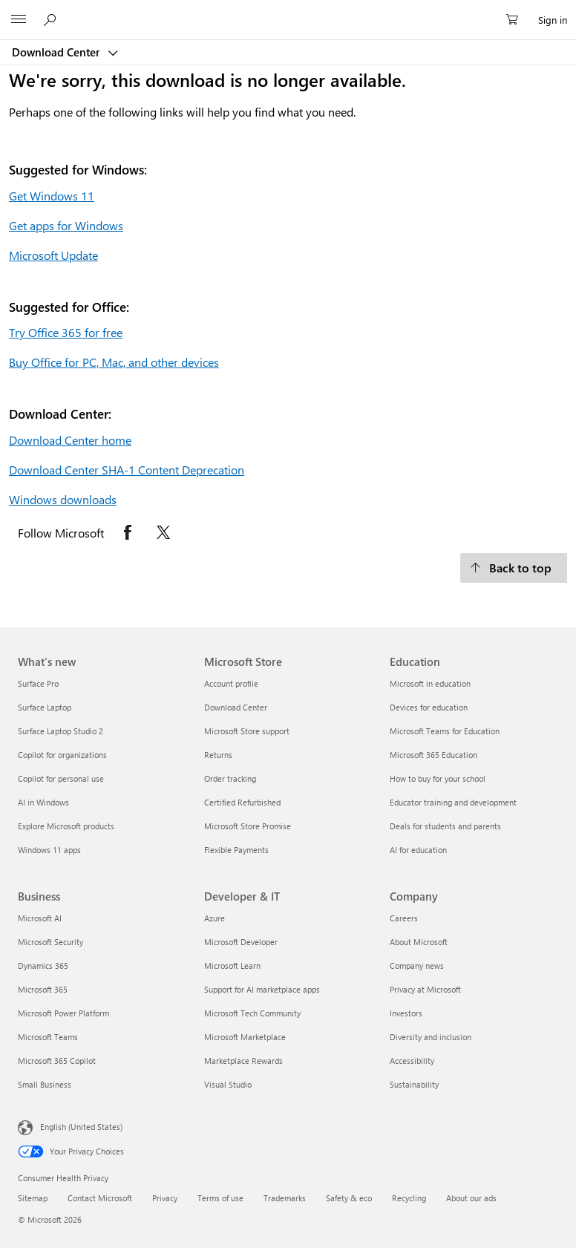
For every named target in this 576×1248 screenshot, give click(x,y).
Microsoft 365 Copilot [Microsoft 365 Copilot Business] (57, 1060)
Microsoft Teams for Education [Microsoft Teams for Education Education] (445, 730)
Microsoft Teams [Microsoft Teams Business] (48, 1036)
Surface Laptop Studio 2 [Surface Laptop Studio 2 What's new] (60, 730)
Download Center (57, 52)
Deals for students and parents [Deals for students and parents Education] (445, 826)
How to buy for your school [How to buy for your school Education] (437, 778)
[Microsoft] (287, 11)
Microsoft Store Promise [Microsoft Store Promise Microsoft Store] (247, 826)
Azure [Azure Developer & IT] (214, 918)
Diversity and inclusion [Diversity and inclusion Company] (430, 1036)
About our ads (471, 1197)
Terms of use (220, 1197)
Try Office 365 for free (65, 332)
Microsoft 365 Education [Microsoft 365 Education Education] (433, 754)
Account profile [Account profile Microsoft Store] (231, 683)
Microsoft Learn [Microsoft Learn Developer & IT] (232, 965)
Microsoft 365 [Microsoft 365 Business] (43, 989)
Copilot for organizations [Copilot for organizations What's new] (62, 754)
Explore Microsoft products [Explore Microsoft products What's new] (66, 826)
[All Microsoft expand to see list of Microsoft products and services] (18, 20)
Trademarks (285, 1197)
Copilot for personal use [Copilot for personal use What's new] (61, 778)
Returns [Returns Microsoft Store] (218, 754)
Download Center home (70, 440)
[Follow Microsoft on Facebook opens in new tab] (128, 532)
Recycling (409, 1197)
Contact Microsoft (100, 1197)
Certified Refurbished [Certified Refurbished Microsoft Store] (242, 802)
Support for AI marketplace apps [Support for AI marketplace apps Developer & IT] (262, 989)
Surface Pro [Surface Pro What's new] (38, 683)
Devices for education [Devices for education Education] (429, 707)
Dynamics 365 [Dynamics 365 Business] (43, 965)
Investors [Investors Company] (406, 1013)
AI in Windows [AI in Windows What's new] (43, 802)
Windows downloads (63, 499)
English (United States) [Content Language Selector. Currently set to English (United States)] (81, 1126)
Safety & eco (349, 1197)
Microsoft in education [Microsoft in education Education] (430, 683)
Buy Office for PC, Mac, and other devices (114, 362)
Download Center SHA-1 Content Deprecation (126, 469)
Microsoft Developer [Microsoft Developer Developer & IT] (241, 941)
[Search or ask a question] (52, 19)
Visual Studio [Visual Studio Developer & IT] (228, 1084)
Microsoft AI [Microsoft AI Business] (40, 918)
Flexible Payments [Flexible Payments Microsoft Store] (236, 849)
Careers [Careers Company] (404, 918)
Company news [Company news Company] (417, 965)
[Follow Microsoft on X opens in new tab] (163, 532)
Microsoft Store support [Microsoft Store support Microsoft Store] (246, 730)
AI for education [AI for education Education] (418, 849)
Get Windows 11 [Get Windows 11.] (51, 195)
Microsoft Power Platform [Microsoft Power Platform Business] (63, 1013)
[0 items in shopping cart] (516, 20)
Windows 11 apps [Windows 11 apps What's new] (49, 849)
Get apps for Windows (66, 225)
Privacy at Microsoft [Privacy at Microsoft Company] (425, 989)
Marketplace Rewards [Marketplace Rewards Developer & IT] (243, 1060)
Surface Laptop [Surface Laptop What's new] (44, 707)
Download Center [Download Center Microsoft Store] (235, 707)
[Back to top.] (513, 568)
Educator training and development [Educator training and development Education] (453, 802)
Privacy (164, 1197)
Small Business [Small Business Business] (44, 1084)
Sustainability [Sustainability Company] (414, 1084)
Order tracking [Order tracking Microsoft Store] (230, 778)
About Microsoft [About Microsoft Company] (419, 941)
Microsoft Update (53, 255)
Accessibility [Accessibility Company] (412, 1060)
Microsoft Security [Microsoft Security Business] (50, 941)
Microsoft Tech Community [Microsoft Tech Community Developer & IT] (252, 1013)
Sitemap (33, 1197)
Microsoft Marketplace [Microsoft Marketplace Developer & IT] (245, 1036)
